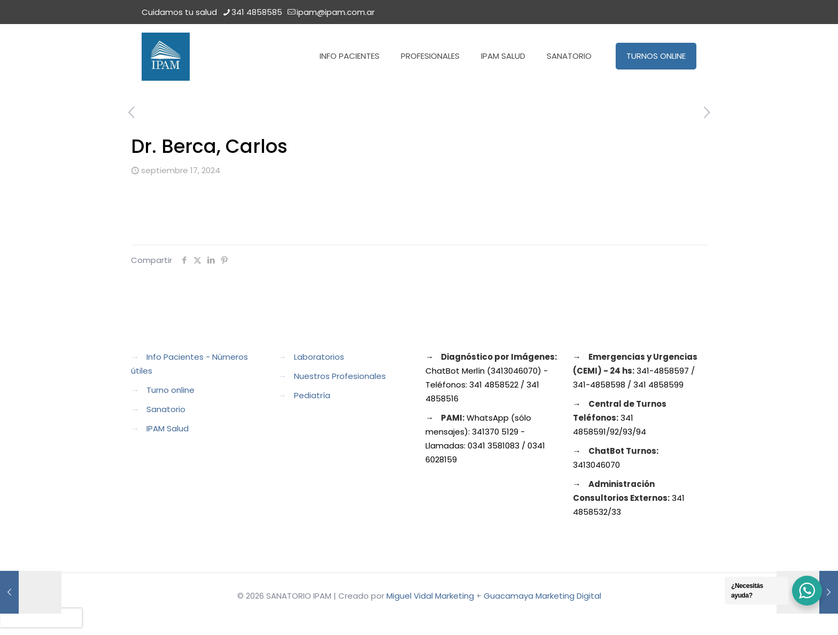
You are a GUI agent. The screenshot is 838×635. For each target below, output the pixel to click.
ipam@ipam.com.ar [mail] (336, 12)
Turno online (170, 390)
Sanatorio (165, 409)
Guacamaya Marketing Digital (542, 595)
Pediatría (312, 395)
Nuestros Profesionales (340, 376)
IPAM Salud (167, 428)
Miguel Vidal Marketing (430, 595)
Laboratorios (319, 356)
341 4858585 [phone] (256, 12)
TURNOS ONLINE (656, 55)
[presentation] (41, 618)
